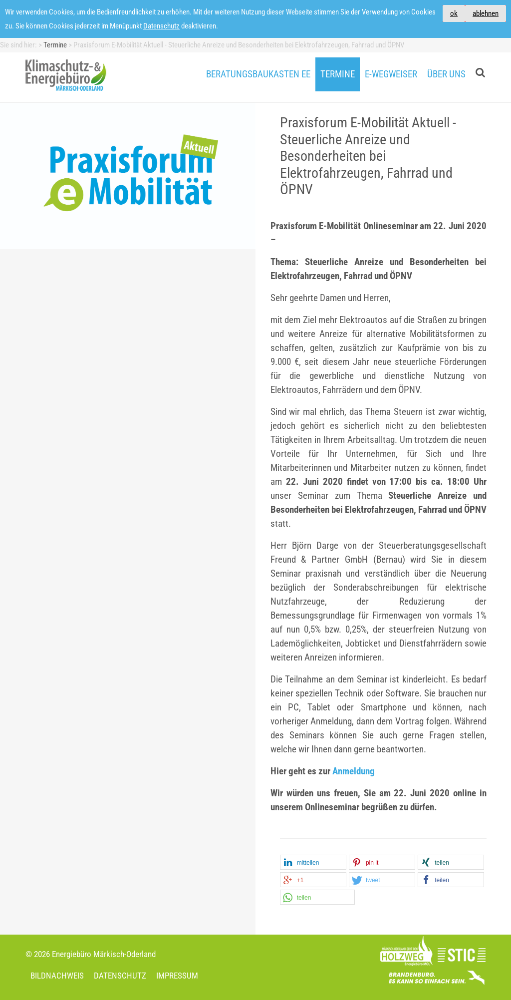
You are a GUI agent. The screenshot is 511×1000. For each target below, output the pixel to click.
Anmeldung (353, 771)
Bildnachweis (57, 976)
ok (454, 13)
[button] (313, 862)
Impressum (177, 976)
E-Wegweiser (391, 74)
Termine (337, 74)
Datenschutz (161, 25)
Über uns (446, 74)
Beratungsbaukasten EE (258, 74)
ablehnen (486, 13)
